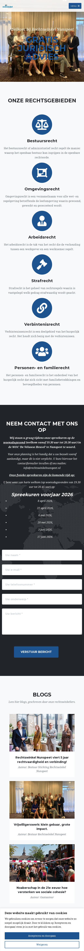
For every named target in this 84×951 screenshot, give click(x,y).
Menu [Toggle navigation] (75, 6)
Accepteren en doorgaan (42, 935)
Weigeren (42, 944)
